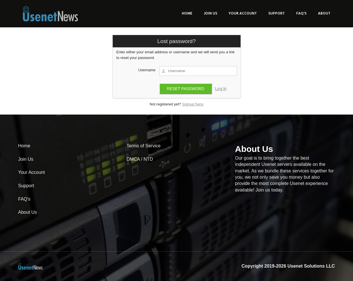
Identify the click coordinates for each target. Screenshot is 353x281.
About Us (27, 212)
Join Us (210, 14)
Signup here (192, 104)
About (324, 14)
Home (187, 14)
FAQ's (301, 14)
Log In (221, 88)
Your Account (243, 14)
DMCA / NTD (140, 159)
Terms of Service (144, 145)
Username (147, 70)
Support (276, 14)
